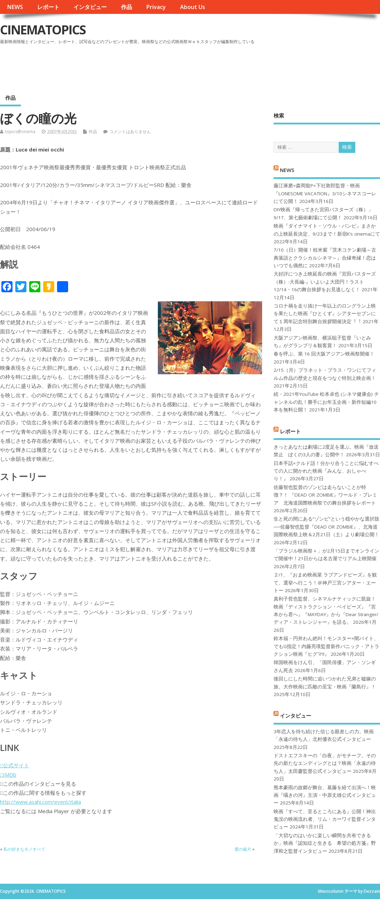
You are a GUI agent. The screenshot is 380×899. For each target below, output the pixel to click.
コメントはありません (130, 131)
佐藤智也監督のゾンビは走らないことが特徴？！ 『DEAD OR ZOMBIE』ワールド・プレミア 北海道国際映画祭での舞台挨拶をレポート (325, 495)
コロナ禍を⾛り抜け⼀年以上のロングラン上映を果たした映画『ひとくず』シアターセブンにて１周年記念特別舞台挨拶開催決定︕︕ (325, 314)
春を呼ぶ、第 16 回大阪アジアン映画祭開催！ (324, 354)
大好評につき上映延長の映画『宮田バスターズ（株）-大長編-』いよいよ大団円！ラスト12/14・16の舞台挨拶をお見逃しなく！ (325, 282)
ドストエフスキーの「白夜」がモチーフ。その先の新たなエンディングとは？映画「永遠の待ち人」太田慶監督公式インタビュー (325, 763)
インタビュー (90, 7)
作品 (126, 7)
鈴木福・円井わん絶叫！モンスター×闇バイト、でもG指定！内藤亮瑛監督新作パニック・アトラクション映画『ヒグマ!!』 (326, 646)
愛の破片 (243, 849)
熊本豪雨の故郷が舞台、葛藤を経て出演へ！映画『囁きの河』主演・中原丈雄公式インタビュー (325, 795)
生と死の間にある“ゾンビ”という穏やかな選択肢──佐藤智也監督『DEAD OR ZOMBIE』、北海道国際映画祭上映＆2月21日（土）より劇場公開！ (326, 527)
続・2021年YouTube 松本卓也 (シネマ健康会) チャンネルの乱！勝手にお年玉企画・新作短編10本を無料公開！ (326, 402)
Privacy (156, 7)
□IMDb (8, 774)
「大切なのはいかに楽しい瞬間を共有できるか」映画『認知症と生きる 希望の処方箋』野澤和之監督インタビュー (325, 843)
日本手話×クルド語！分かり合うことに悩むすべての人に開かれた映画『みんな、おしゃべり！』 (326, 471)
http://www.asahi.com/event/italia (40, 801)
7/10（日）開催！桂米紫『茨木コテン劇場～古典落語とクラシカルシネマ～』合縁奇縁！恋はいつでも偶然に (325, 258)
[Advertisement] (247, 65)
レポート (48, 7)
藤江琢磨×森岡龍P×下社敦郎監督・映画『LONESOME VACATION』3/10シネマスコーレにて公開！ (325, 193)
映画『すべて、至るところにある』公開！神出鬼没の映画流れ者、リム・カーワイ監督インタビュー (325, 819)
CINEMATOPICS (43, 29)
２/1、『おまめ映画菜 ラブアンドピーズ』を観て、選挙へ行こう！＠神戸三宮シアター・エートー (325, 583)
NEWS (15, 7)
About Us (192, 7)
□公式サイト (14, 765)
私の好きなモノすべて (24, 849)
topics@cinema (20, 131)
